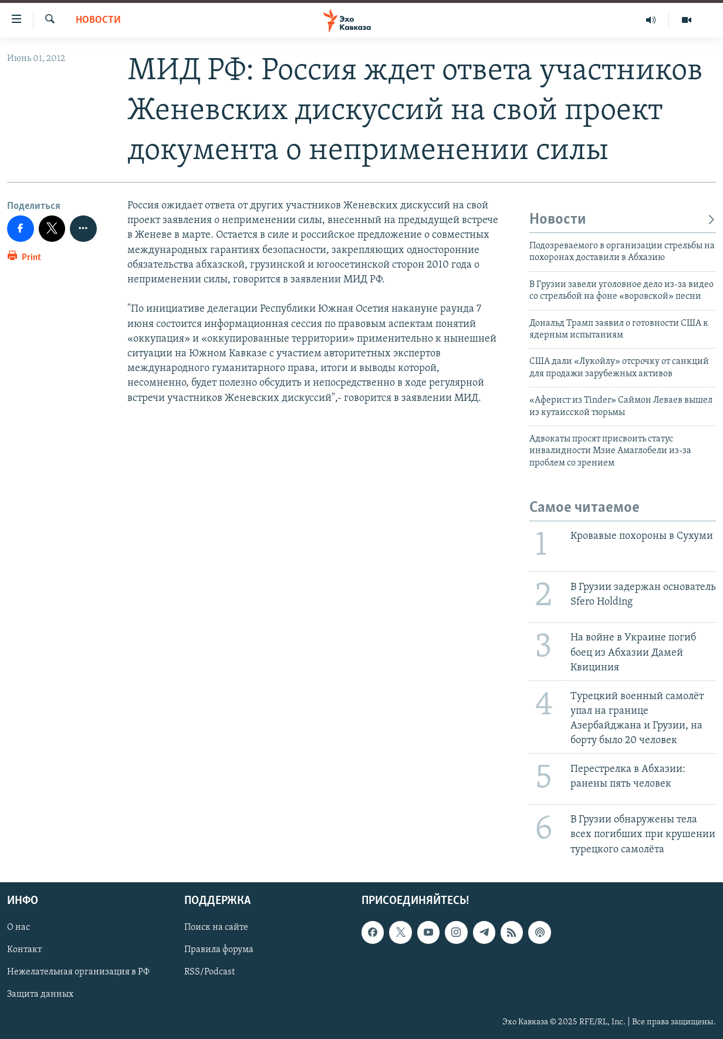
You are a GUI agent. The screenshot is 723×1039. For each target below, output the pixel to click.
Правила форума (219, 949)
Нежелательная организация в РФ (78, 972)
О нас (18, 927)
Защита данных (40, 994)
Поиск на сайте (216, 927)
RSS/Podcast (209, 972)
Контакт (24, 949)
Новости (98, 20)
